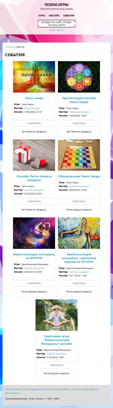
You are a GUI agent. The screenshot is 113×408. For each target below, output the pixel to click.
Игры (42, 15)
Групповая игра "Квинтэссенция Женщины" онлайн (56, 340)
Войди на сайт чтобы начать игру (56, 23)
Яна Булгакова (31, 108)
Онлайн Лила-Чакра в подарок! (34, 178)
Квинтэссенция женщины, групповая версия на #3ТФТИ (78, 258)
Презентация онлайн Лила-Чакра (79, 100)
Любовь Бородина (34, 189)
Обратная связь (13, 389)
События (68, 15)
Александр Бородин (79, 111)
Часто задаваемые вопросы (38, 389)
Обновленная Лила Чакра (79, 176)
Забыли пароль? (56, 30)
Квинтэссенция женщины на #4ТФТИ (34, 256)
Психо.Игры (56, 4)
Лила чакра (34, 98)
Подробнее (34, 123)
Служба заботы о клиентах (69, 389)
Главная (9, 46)
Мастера (54, 15)
